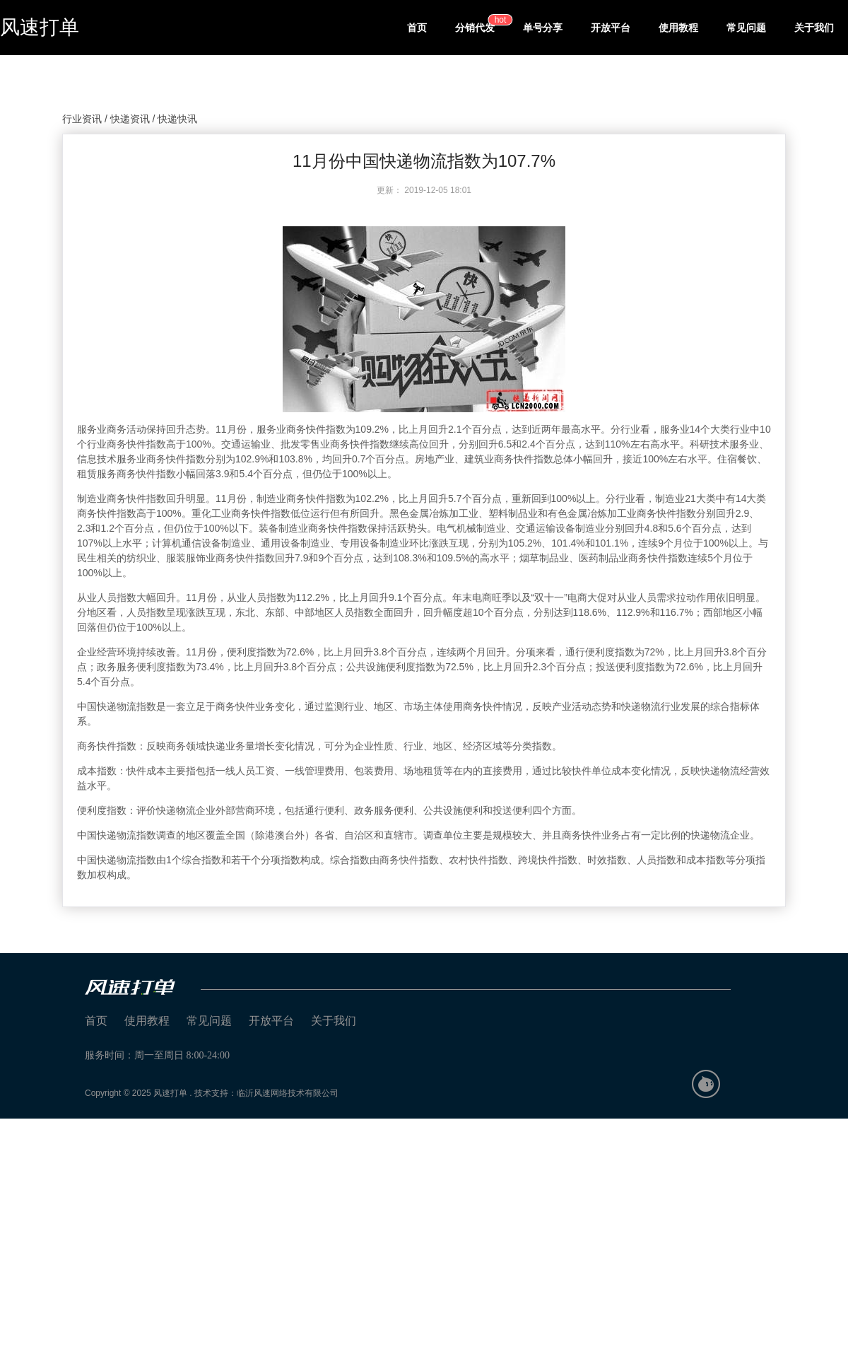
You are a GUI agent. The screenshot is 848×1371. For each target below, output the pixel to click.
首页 (417, 27)
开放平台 (610, 27)
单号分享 (543, 27)
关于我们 (814, 27)
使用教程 (678, 27)
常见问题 (746, 27)
